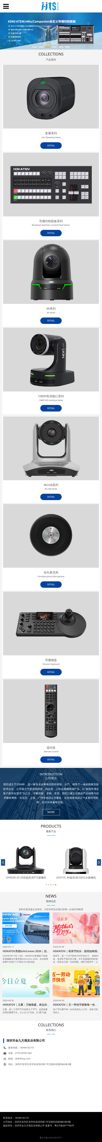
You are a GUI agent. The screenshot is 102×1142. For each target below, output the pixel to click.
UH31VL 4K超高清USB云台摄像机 (76, 877)
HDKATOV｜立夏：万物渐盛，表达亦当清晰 (29, 1004)
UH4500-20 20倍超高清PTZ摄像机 (26, 877)
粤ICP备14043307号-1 (51, 1137)
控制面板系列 (51, 223)
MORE (51, 812)
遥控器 (51, 749)
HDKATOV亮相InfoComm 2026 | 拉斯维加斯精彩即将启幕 (38, 951)
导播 (42, 221)
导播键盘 (51, 662)
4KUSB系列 (51, 486)
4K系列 (51, 310)
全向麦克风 (51, 574)
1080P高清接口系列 (51, 398)
